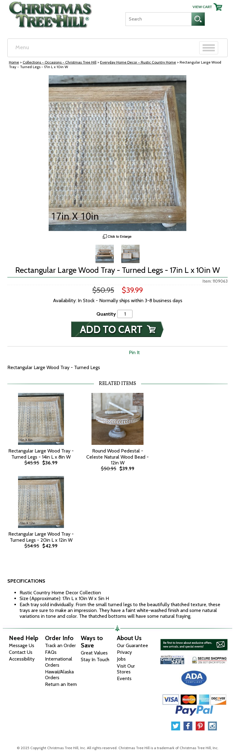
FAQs (51, 652)
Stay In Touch (95, 659)
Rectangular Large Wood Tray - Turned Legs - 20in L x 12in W (41, 537)
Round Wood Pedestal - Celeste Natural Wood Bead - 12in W (117, 456)
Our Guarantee (132, 645)
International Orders (58, 662)
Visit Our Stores (126, 669)
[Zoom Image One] (105, 253)
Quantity (106, 314)
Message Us (21, 645)
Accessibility (22, 659)
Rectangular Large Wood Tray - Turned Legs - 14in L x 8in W (41, 454)
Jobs (121, 659)
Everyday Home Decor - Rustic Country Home (138, 62)
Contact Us (20, 652)
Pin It (134, 352)
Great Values (94, 653)
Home (14, 62)
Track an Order (60, 645)
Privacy (124, 652)
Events (124, 678)
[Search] (158, 19)
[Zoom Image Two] (130, 253)
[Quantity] (124, 314)
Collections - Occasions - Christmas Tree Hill (59, 62)
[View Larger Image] (117, 153)
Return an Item (61, 684)
